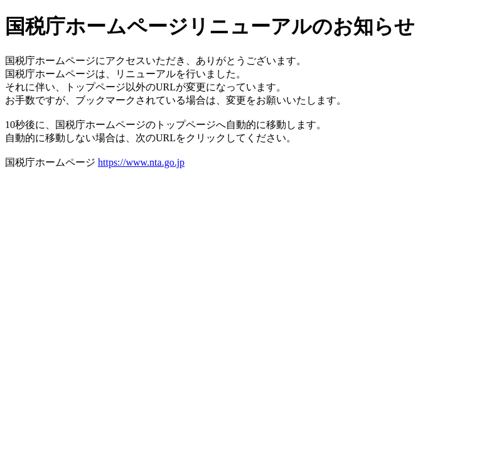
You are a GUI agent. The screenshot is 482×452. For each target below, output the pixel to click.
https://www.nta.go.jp (141, 162)
